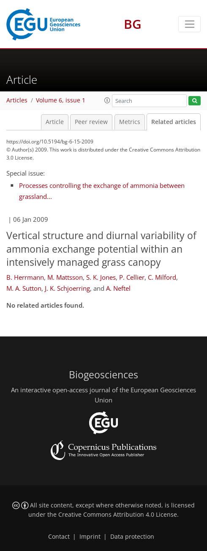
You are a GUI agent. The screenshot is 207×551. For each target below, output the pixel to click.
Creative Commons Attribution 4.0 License (117, 514)
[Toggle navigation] (189, 24)
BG (133, 24)
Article (55, 122)
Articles (16, 100)
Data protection (132, 536)
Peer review (91, 122)
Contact (59, 536)
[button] (107, 100)
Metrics (129, 122)
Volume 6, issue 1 (60, 100)
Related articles (173, 122)
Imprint (90, 536)
